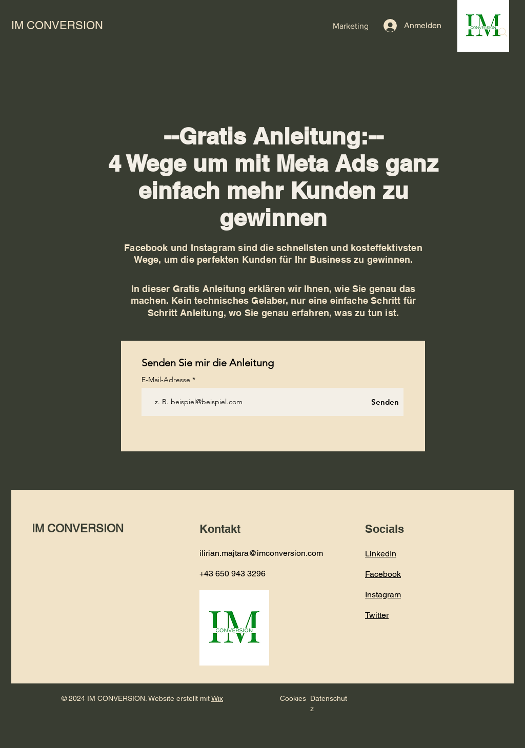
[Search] (503, 32)
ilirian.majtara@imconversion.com (261, 553)
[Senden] (384, 402)
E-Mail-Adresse (167, 379)
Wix (217, 698)
